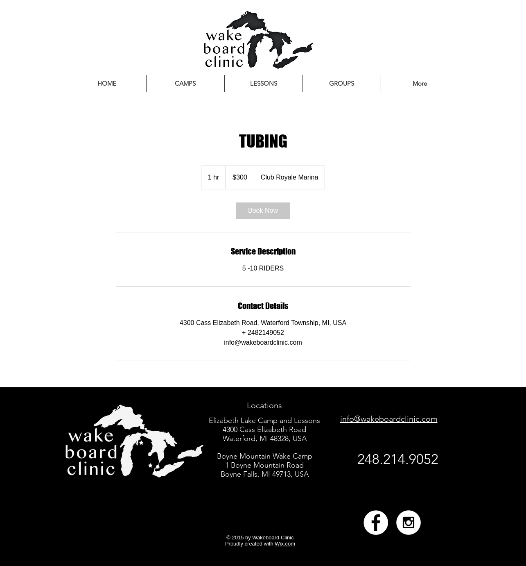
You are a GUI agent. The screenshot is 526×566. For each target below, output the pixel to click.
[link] (263, 210)
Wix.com (285, 544)
